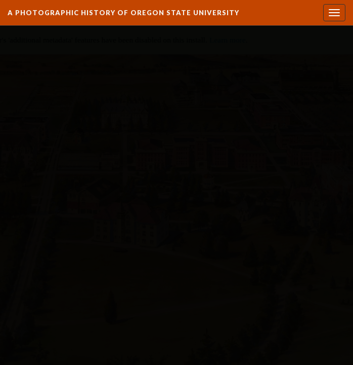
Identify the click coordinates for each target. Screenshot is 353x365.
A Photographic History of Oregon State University (123, 13)
